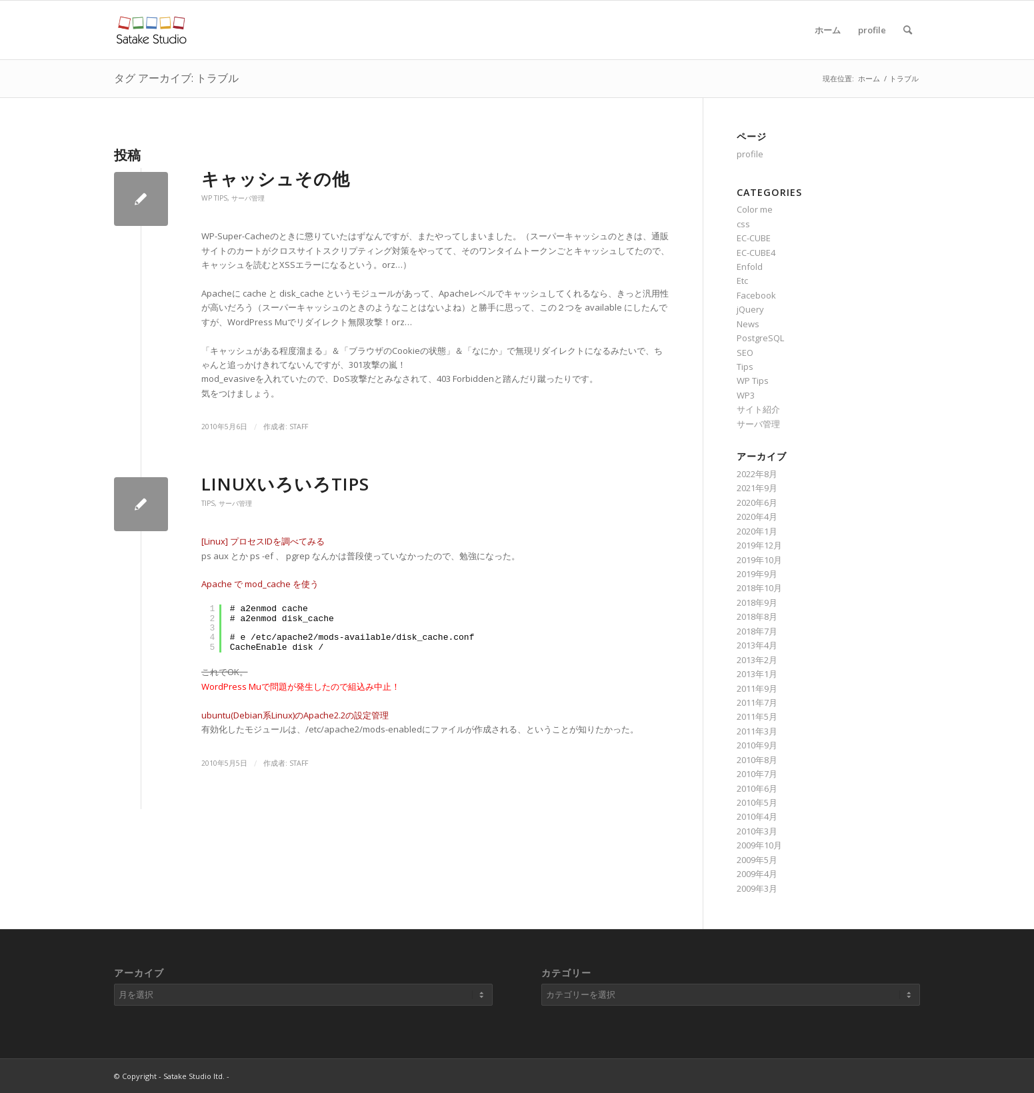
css (743, 224)
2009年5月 (757, 860)
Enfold (750, 267)
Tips (208, 503)
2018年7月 (757, 631)
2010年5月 (757, 802)
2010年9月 (757, 745)
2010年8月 (757, 760)
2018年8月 (757, 616)
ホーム (828, 30)
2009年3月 (757, 888)
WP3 (746, 395)
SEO (745, 353)
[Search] (908, 30)
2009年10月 (759, 845)
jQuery (750, 309)
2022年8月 (757, 474)
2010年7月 (757, 774)
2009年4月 (757, 874)
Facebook (756, 295)
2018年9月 (757, 602)
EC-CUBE (754, 238)
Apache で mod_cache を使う (260, 584)
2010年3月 (757, 831)
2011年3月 (757, 731)
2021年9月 (757, 488)
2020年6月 (757, 503)
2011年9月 (757, 688)
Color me (755, 209)
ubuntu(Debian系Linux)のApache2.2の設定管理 (295, 715)
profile (872, 30)
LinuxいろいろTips (285, 484)
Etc (742, 281)
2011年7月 (757, 702)
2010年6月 (757, 788)
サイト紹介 (758, 409)
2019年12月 (759, 545)
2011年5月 (757, 716)
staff (298, 426)
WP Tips (214, 198)
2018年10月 (759, 588)
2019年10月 (759, 560)
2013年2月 (757, 660)
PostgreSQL (760, 338)
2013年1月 (757, 674)
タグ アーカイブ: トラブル (176, 78)
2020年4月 (757, 517)
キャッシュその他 (275, 179)
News (748, 324)
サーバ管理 (248, 198)
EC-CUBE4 (756, 253)
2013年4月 (757, 645)
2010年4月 (757, 816)
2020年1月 (757, 531)
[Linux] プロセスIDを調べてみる (263, 541)
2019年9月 (757, 574)
